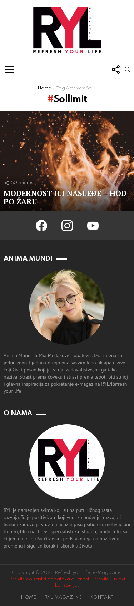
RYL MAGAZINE (63, 597)
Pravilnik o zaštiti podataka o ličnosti (49, 579)
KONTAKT (102, 597)
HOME (28, 597)
